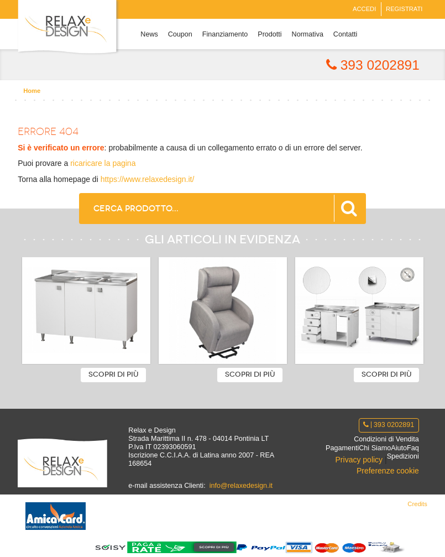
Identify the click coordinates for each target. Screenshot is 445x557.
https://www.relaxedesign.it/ (148, 179)
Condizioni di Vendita (386, 439)
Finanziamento (225, 34)
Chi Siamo (375, 448)
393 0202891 (373, 65)
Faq (413, 448)
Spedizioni (403, 456)
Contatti (345, 34)
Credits (417, 504)
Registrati (404, 9)
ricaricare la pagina (102, 163)
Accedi (364, 9)
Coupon (180, 34)
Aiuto (399, 448)
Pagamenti (342, 448)
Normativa (307, 34)
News (149, 34)
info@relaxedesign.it (241, 486)
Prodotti (269, 34)
